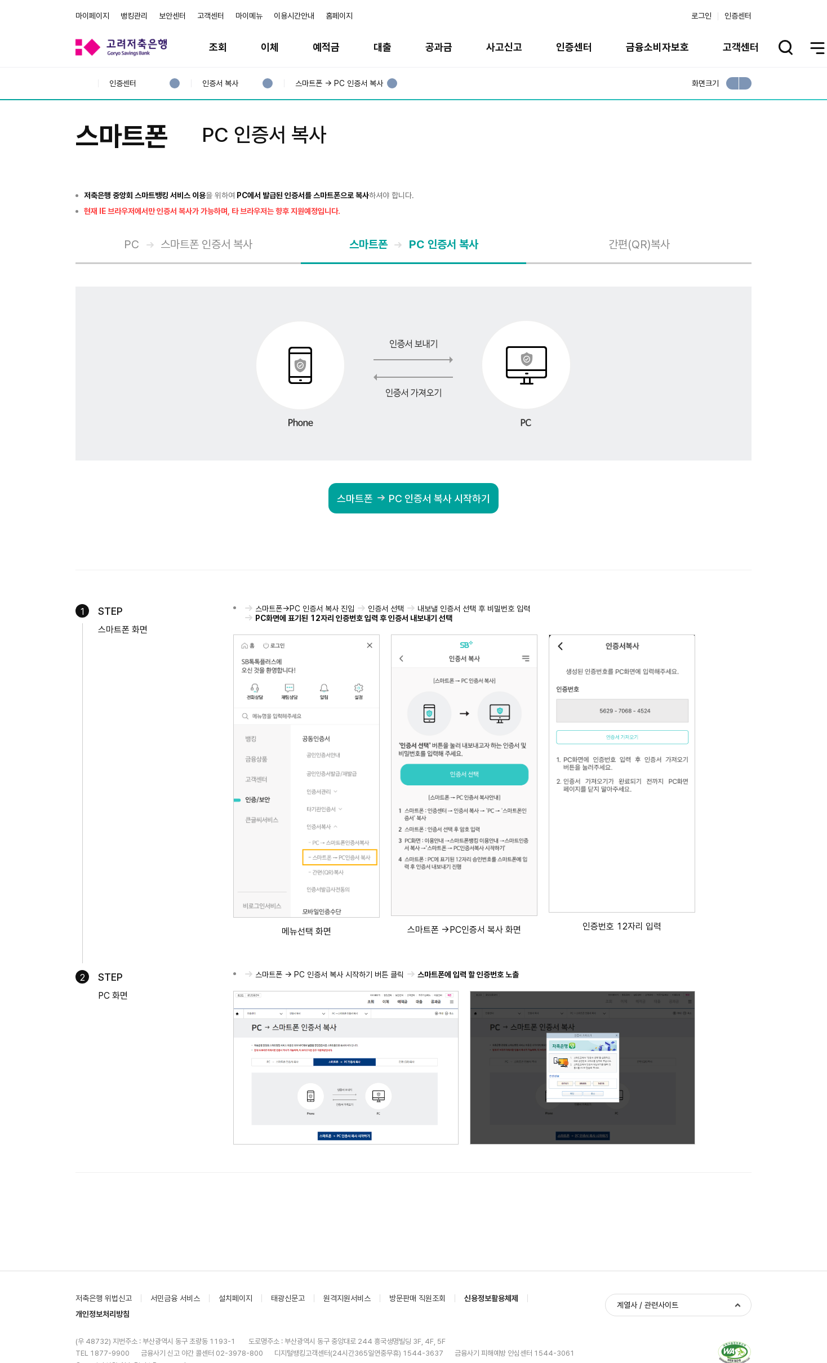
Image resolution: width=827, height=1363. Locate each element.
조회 (218, 47)
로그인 (701, 16)
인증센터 (738, 16)
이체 (270, 47)
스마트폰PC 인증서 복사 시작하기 (409, 499)
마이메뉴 (249, 16)
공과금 (438, 47)
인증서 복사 (220, 84)
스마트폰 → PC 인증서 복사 (339, 84)
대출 (383, 47)
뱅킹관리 (134, 16)
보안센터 (172, 16)
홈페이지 (339, 16)
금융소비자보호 (657, 47)
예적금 (326, 47)
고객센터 (210, 16)
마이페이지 (92, 16)
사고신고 (504, 47)
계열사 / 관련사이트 (647, 1305)
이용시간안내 (294, 16)
